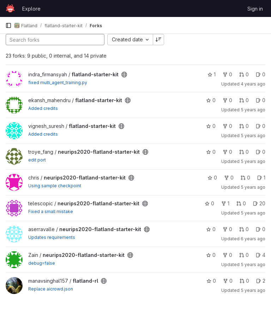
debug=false (41, 263)
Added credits (43, 108)
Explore (31, 9)
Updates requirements (51, 237)
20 (259, 203)
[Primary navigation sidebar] (8, 25)
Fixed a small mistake (50, 211)
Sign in (255, 9)
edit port (37, 160)
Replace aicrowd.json (50, 289)
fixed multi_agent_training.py (57, 82)
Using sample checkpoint (54, 185)
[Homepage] (10, 8)
